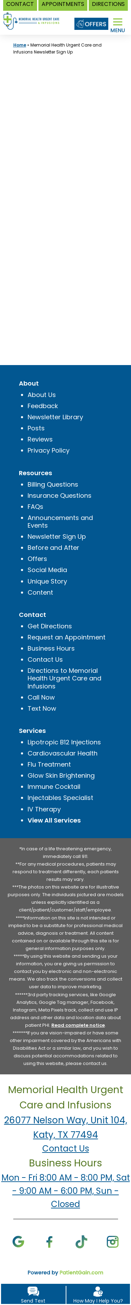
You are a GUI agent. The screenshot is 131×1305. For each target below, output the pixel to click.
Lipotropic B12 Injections (64, 742)
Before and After (53, 547)
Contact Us (45, 659)
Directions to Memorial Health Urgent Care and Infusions (64, 678)
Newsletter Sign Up (57, 536)
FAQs (35, 506)
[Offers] (91, 23)
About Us (42, 394)
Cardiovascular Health (62, 753)
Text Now (42, 708)
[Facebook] (50, 1241)
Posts (36, 428)
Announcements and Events (60, 521)
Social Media (47, 569)
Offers (37, 558)
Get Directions (50, 626)
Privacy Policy (49, 450)
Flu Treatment (49, 764)
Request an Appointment (66, 637)
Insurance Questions (60, 495)
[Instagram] (113, 1241)
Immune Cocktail (54, 786)
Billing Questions (53, 484)
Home (19, 45)
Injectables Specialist (60, 797)
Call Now (41, 697)
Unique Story (47, 581)
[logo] (34, 17)
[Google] (18, 1241)
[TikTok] (81, 1241)
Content (40, 592)
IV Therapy (44, 809)
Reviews (40, 439)
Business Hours (51, 648)
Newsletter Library (55, 417)
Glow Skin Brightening (61, 775)
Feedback (43, 406)
